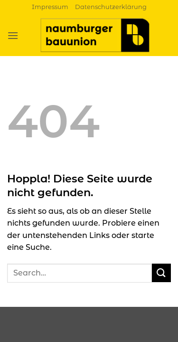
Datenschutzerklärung (111, 6)
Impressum (50, 6)
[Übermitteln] (161, 273)
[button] (13, 35)
